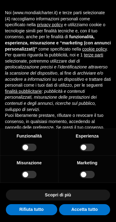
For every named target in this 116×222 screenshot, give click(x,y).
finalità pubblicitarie (23, 91)
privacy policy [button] (50, 24)
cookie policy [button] (94, 49)
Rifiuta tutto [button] (31, 209)
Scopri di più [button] (58, 194)
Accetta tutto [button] (84, 209)
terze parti (93, 54)
